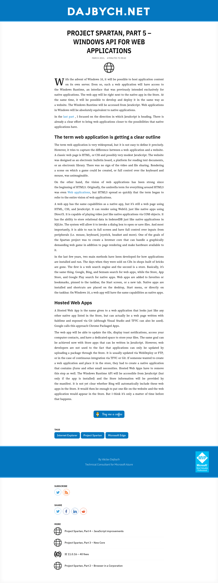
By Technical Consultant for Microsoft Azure (109, 461)
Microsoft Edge (117, 435)
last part (68, 117)
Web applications (78, 192)
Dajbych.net (109, 11)
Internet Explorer (67, 435)
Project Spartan (92, 435)
